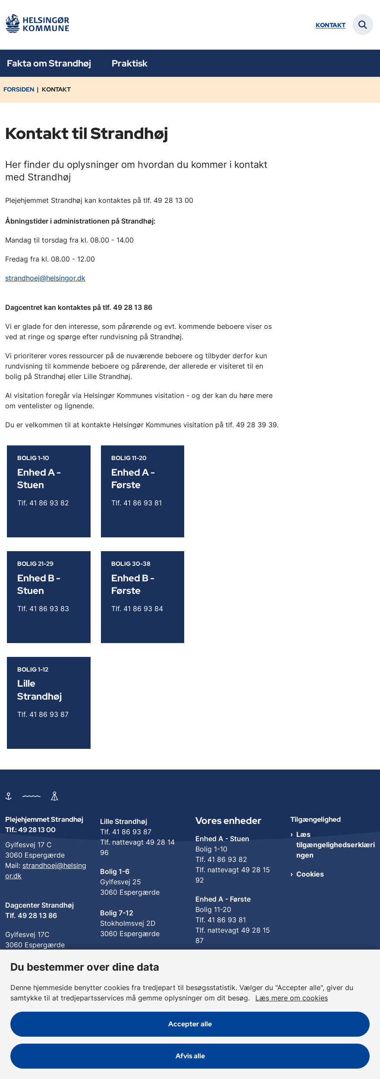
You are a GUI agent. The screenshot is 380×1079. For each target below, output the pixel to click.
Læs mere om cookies (291, 998)
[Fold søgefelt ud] (362, 24)
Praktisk (130, 63)
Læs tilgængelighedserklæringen (335, 844)
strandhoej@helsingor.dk (45, 278)
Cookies (310, 874)
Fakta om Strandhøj (49, 63)
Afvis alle (190, 1055)
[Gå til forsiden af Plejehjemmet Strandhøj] (37, 25)
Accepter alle (190, 1024)
